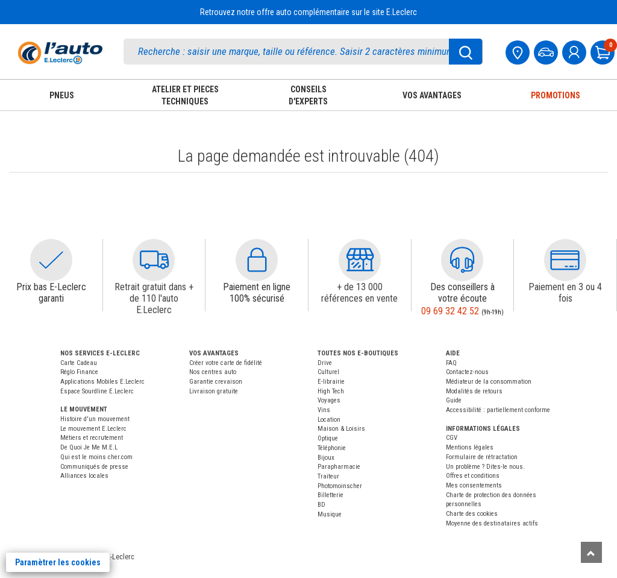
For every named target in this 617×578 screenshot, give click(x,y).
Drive (325, 363)
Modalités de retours (474, 391)
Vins (324, 410)
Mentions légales (469, 447)
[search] (303, 52)
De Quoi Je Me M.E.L (88, 447)
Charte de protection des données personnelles (491, 500)
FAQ (451, 363)
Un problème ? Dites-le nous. (485, 467)
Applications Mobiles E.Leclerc (102, 382)
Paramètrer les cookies (58, 562)
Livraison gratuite (213, 391)
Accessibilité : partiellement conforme (498, 410)
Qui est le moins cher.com (96, 457)
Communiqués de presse (94, 467)
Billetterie (330, 495)
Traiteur (328, 476)
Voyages (329, 400)
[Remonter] (591, 552)
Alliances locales (84, 476)
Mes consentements (474, 485)
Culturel (328, 372)
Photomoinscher (340, 486)
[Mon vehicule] (547, 51)
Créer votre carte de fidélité (225, 363)
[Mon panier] (603, 51)
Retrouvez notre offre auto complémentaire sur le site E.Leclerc (308, 12)
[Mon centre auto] (519, 51)
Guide (454, 400)
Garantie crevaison (215, 382)
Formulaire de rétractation (482, 457)
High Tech (331, 391)
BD (321, 505)
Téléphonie (332, 448)
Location (329, 420)
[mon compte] (575, 51)
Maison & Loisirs (341, 429)
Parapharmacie (339, 467)
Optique (328, 438)
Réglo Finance (79, 372)
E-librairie (331, 382)
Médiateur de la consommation (488, 382)
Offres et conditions (473, 476)
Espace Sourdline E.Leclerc (97, 391)
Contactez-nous (467, 372)
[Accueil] (60, 52)
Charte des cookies (472, 514)
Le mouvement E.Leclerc (93, 429)
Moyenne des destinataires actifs (492, 523)
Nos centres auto (212, 372)
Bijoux (326, 458)
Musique (330, 514)
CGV (451, 438)
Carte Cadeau (78, 363)
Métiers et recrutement (91, 438)
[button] (51, 260)
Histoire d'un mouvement (95, 419)
